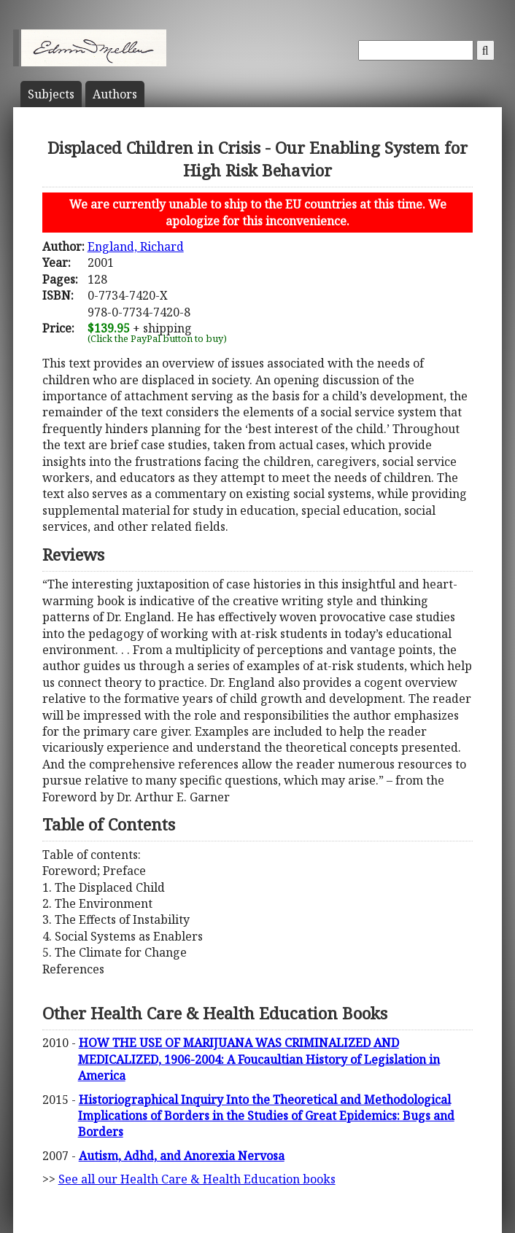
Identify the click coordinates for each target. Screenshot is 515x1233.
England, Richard (136, 246)
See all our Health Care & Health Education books (197, 1179)
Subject (51, 94)
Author (115, 94)
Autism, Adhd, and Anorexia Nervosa (181, 1156)
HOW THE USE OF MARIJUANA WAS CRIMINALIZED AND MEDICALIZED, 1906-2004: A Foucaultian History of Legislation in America (259, 1059)
